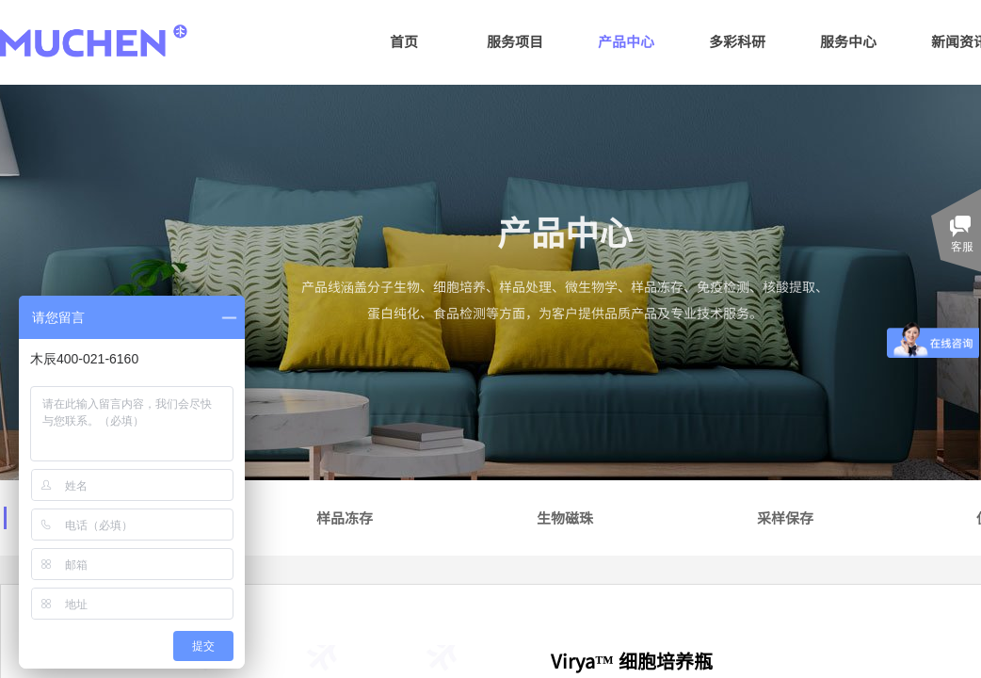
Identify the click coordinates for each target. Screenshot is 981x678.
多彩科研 (737, 41)
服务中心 (848, 41)
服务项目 (515, 41)
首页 (404, 41)
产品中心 (626, 41)
